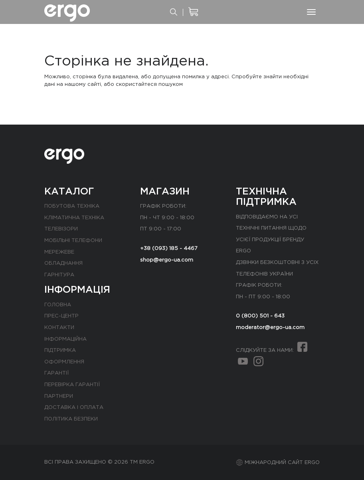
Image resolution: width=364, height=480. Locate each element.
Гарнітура (59, 275)
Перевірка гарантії (72, 385)
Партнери (58, 396)
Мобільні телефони (73, 240)
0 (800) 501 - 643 (260, 316)
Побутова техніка (71, 206)
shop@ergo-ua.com (166, 260)
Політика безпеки (71, 419)
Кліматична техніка (74, 218)
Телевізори (61, 229)
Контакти (59, 327)
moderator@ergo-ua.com (270, 327)
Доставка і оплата (73, 407)
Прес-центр (61, 316)
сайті (94, 84)
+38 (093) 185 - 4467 (169, 248)
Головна (57, 305)
